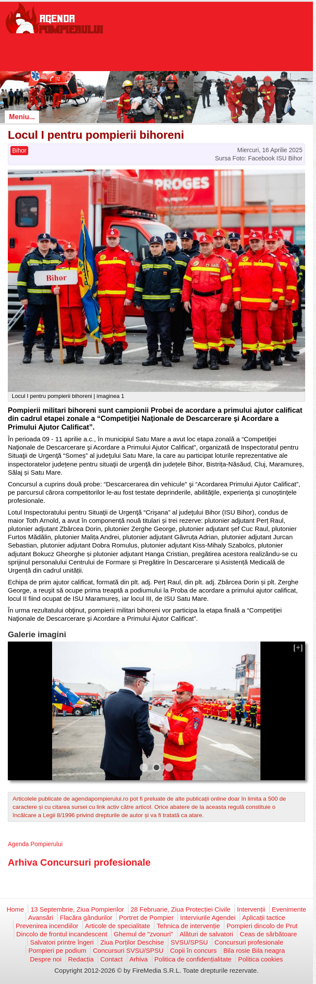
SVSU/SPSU (189, 942)
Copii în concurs (193, 950)
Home (15, 909)
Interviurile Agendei (208, 917)
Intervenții (251, 909)
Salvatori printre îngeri (62, 942)
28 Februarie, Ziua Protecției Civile (180, 909)
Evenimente (289, 909)
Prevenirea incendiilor (47, 925)
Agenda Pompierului (35, 844)
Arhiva (138, 959)
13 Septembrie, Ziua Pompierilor (77, 909)
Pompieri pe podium (57, 950)
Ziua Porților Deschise (132, 942)
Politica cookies (260, 959)
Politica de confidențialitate (193, 959)
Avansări (40, 917)
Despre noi (46, 959)
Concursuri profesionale (248, 942)
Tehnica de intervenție (188, 925)
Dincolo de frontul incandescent (61, 934)
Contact (111, 959)
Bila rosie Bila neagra (254, 950)
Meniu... (22, 117)
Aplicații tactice (263, 917)
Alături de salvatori (206, 934)
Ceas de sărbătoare (268, 934)
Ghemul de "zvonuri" (143, 934)
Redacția (81, 959)
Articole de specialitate (117, 925)
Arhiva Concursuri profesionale (79, 862)
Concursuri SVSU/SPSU (128, 950)
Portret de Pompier (146, 917)
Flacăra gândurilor (86, 917)
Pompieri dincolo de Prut (262, 925)
